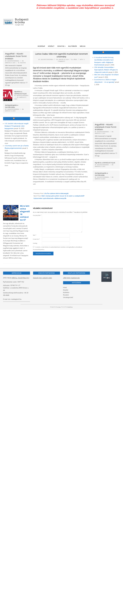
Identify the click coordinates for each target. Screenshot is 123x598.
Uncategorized (68, 297)
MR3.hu (107, 52)
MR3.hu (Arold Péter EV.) (20, 278)
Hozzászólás (37, 215)
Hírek (75, 59)
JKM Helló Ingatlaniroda (71, 278)
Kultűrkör (66, 292)
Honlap (35, 243)
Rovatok (23, 63)
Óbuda (17, 119)
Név (34, 235)
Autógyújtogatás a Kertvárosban (11, 106)
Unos (59, 307)
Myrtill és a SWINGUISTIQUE (20, 93)
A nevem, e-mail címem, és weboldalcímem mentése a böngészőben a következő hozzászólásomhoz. (57, 248)
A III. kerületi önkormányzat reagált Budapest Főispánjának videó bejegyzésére (16, 126)
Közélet (65, 290)
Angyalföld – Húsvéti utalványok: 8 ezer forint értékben (16, 56)
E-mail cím (36, 239)
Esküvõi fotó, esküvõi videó (42, 278)
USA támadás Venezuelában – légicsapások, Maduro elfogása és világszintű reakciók (106, 69)
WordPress (70, 307)
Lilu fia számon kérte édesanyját (56, 193)
